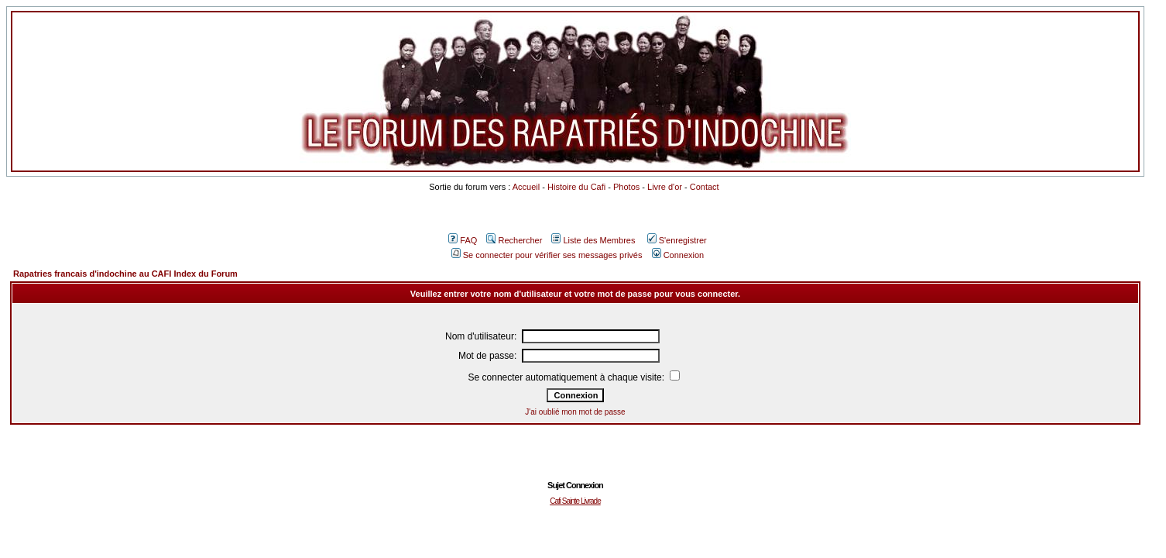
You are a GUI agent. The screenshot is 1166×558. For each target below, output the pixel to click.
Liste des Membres (593, 240)
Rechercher (514, 240)
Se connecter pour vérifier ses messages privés (547, 255)
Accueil (526, 186)
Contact (704, 186)
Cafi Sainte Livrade (575, 501)
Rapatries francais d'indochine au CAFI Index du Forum (125, 273)
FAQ (462, 240)
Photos (626, 186)
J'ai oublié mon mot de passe (575, 412)
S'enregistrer (677, 240)
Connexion (678, 255)
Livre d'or (664, 186)
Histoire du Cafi (576, 186)
